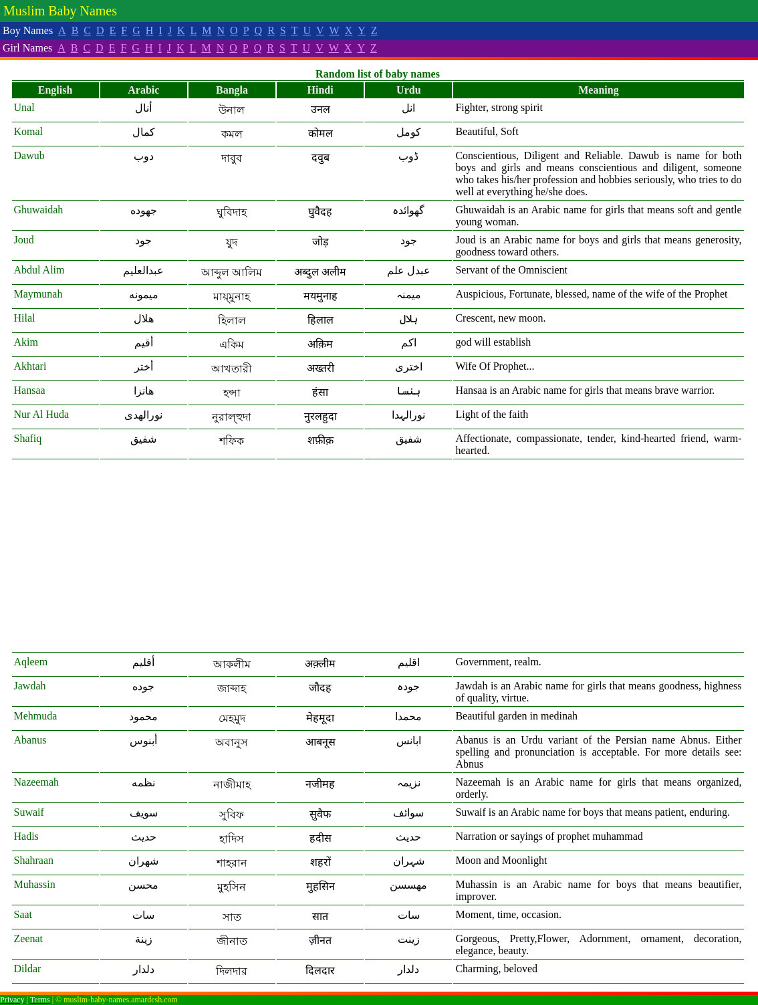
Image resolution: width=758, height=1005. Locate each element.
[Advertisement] (378, 556)
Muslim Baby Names (60, 10)
